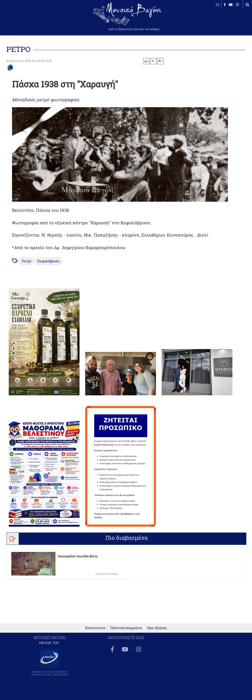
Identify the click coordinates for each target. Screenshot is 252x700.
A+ (146, 61)
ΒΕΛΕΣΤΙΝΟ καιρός (28, 19)
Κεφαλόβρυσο (48, 261)
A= (160, 61)
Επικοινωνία (95, 628)
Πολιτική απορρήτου (126, 628)
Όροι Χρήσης (157, 628)
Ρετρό (26, 261)
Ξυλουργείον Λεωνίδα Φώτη (77, 556)
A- (153, 61)
